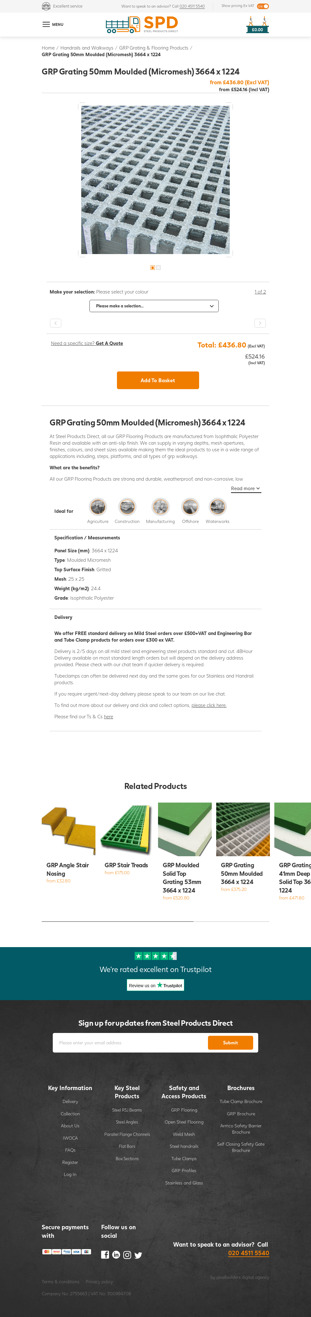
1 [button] (152, 267)
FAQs (70, 1150)
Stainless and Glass (184, 1182)
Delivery (70, 1101)
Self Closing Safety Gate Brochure (241, 1147)
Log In (70, 1174)
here (108, 716)
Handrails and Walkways (86, 47)
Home (48, 47)
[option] (155, 180)
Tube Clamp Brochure (241, 1101)
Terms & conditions (60, 1281)
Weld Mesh (184, 1134)
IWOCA (70, 1138)
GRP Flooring (184, 1109)
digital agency (255, 1277)
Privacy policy (99, 1281)
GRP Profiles (184, 1170)
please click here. (209, 705)
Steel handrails (184, 1146)
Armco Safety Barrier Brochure (241, 1129)
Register (70, 1162)
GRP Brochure (241, 1113)
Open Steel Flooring (184, 1121)
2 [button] (158, 267)
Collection (70, 1113)
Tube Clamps (184, 1158)
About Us (70, 1125)
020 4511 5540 (192, 6)
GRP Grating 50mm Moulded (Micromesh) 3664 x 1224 (101, 54)
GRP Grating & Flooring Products (153, 47)
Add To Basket (158, 380)
